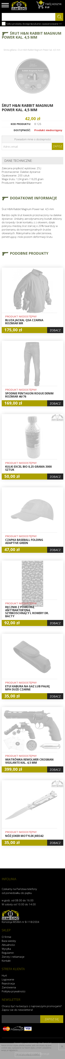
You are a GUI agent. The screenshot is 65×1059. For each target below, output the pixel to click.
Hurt (4, 975)
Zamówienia (9, 987)
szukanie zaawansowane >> (46, 23)
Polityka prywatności (13, 991)
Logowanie (8, 979)
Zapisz (57, 146)
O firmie (6, 937)
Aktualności (8, 944)
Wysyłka (6, 948)
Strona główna (9, 49)
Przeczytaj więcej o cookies (28, 1054)
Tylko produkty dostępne (17, 24)
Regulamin (8, 952)
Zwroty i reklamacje (13, 956)
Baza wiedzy (9, 941)
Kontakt (6, 960)
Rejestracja (8, 983)
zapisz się (52, 1019)
